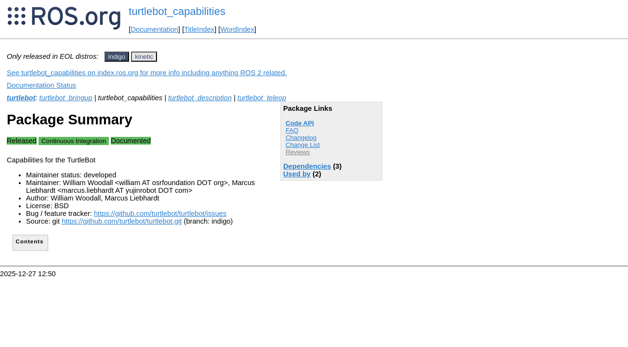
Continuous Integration (73, 141)
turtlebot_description (200, 98)
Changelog (301, 137)
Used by (297, 174)
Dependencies (307, 166)
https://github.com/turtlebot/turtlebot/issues (160, 213)
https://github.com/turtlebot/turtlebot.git (122, 221)
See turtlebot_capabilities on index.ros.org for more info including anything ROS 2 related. (147, 73)
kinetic (144, 56)
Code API (300, 123)
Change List (303, 144)
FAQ (292, 130)
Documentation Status (41, 85)
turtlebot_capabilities (177, 11)
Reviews (298, 152)
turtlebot (21, 98)
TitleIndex (199, 29)
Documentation (154, 29)
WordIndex (237, 29)
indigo (117, 56)
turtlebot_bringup (65, 98)
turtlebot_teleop (261, 98)
